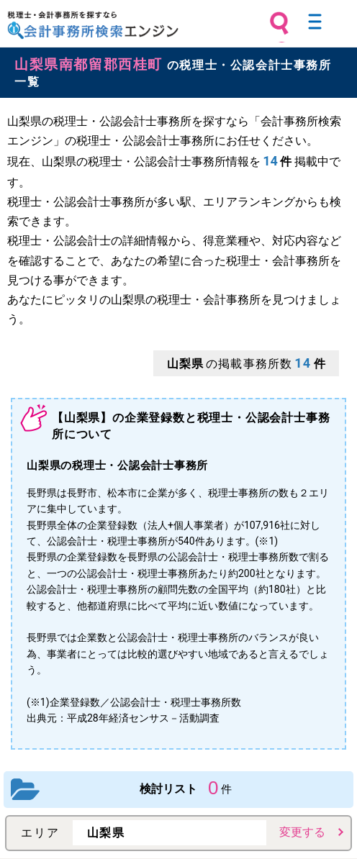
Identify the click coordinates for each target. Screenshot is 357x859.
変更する (302, 832)
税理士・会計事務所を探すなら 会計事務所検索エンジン (92, 25)
